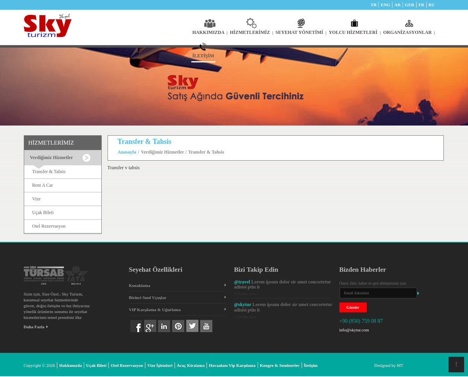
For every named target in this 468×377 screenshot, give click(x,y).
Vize (36, 199)
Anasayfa (127, 152)
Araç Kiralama (191, 365)
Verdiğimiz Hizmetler (163, 152)
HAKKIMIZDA (210, 32)
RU (432, 4)
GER (409, 4)
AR (397, 4)
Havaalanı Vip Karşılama (232, 365)
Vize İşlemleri (160, 365)
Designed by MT (389, 365)
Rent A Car (42, 185)
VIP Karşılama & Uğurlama (155, 309)
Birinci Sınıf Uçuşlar (148, 297)
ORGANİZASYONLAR (409, 32)
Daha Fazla (36, 326)
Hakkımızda (70, 365)
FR (421, 4)
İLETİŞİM (203, 55)
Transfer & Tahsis (49, 171)
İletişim (311, 365)
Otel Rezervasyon (49, 226)
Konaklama (139, 285)
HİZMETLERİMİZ (251, 32)
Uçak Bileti (43, 212)
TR (373, 4)
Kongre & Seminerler (280, 365)
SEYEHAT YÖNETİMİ (301, 32)
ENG (385, 4)
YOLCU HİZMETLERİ (355, 32)
